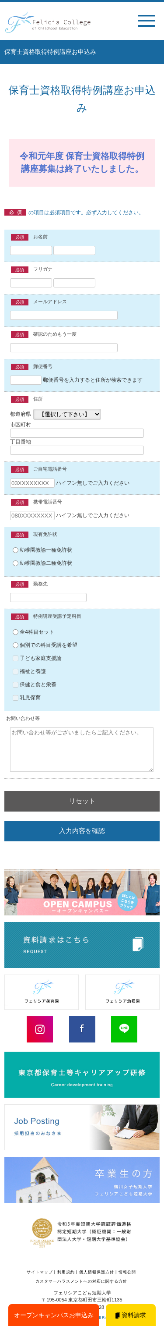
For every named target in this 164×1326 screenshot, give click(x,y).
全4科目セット (33, 632)
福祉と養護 (29, 671)
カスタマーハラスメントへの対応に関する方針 (81, 1281)
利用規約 (66, 1272)
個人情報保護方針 (96, 1272)
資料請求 (130, 1315)
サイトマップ (40, 1272)
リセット (82, 801)
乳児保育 (27, 698)
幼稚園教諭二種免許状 (42, 563)
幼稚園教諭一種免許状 (42, 550)
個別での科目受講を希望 (45, 645)
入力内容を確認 (82, 830)
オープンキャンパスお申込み (54, 1315)
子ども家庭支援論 (37, 658)
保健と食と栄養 (34, 684)
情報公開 (127, 1272)
